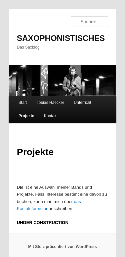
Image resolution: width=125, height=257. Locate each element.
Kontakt (51, 116)
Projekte (26, 116)
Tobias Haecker (50, 102)
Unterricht (82, 102)
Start (22, 102)
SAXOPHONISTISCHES (61, 38)
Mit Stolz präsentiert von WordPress (62, 246)
